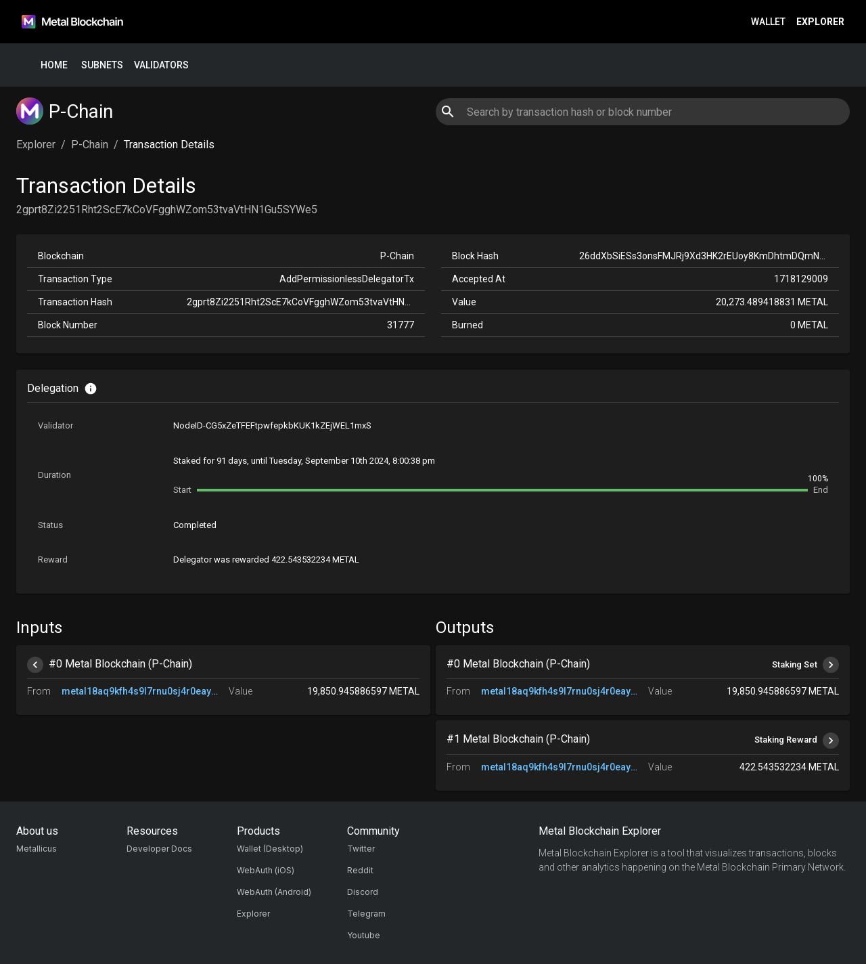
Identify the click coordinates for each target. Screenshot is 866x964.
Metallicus (36, 849)
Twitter (361, 849)
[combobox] (642, 111)
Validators (161, 65)
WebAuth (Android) (274, 892)
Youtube (363, 935)
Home (54, 65)
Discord (362, 892)
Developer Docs (159, 849)
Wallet (768, 22)
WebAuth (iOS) (265, 870)
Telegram (366, 913)
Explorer (820, 22)
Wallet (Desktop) (270, 849)
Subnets (102, 65)
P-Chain (89, 144)
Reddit (360, 870)
